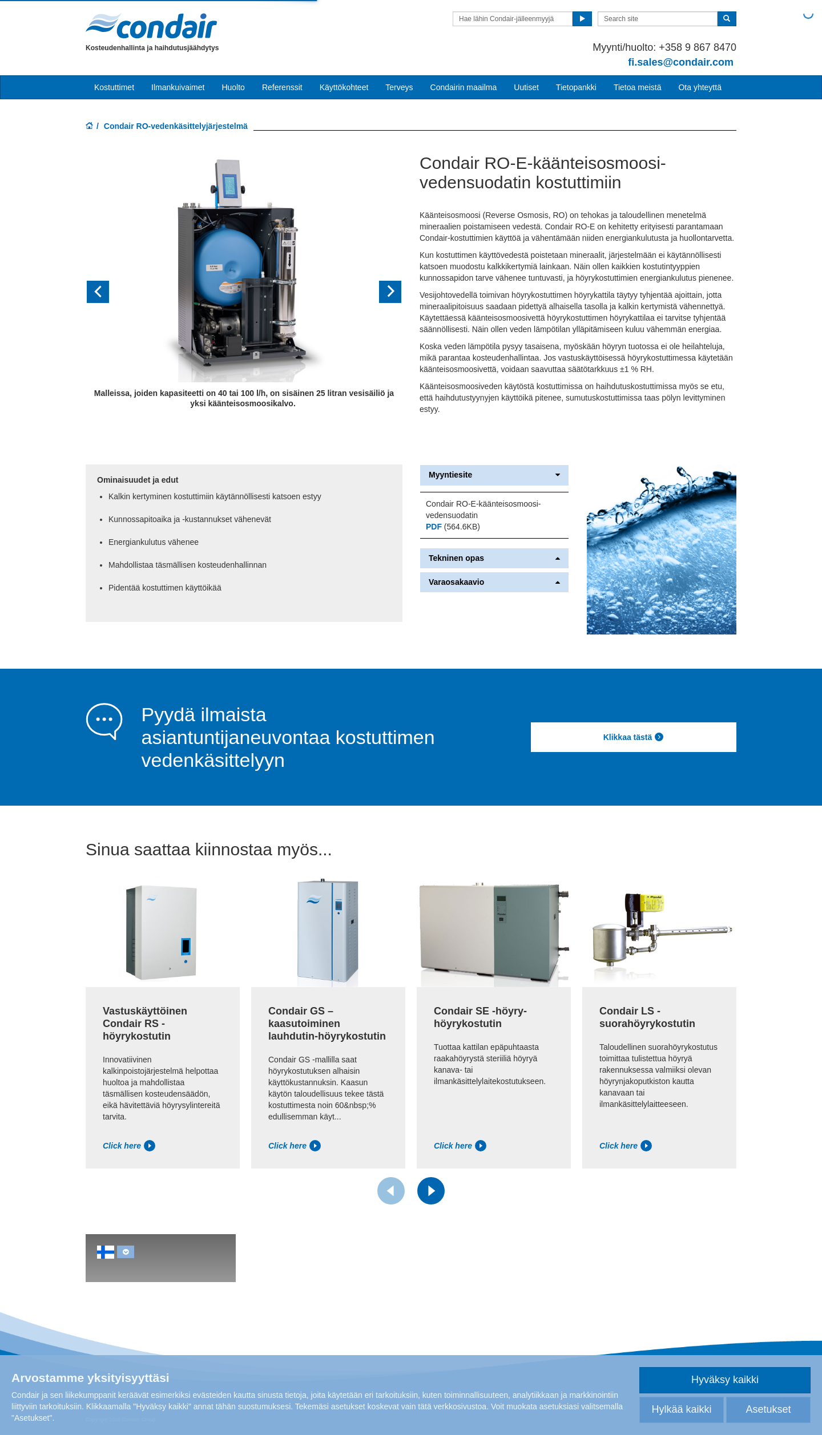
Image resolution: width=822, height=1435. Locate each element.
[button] (109, 291)
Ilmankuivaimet (177, 87)
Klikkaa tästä (633, 737)
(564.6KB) (453, 526)
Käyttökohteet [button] (344, 87)
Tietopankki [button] (576, 87)
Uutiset (526, 87)
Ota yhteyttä (699, 87)
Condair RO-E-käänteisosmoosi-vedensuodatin (483, 509)
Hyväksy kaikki (725, 1379)
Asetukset (768, 1409)
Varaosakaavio (494, 582)
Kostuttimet (114, 87)
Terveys (399, 87)
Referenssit (282, 87)
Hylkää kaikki (681, 1409)
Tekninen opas (494, 558)
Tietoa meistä (638, 87)
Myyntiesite (494, 475)
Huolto (232, 87)
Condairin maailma (463, 87)
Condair (151, 26)
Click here (129, 1145)
